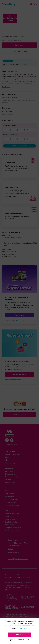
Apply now (9, 491)
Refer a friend (19, 374)
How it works (10, 494)
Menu (33, 4)
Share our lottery (19, 51)
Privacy (7, 460)
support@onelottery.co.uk (18, 559)
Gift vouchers (10, 474)
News (7, 457)
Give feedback (19, 415)
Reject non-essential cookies (19, 640)
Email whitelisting (11, 522)
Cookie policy (10, 463)
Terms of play (10, 519)
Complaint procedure (13, 528)
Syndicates (9, 480)
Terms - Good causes (13, 513)
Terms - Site (9, 516)
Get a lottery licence (12, 505)
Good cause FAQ (11, 499)
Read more (6, 87)
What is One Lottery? (13, 454)
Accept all (19, 634)
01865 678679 (13, 552)
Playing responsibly (12, 530)
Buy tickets (19, 45)
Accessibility (9, 525)
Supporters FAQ (11, 477)
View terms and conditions (14, 320)
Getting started (11, 502)
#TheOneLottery (11, 444)
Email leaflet (9, 496)
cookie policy (20, 628)
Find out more (10, 196)
